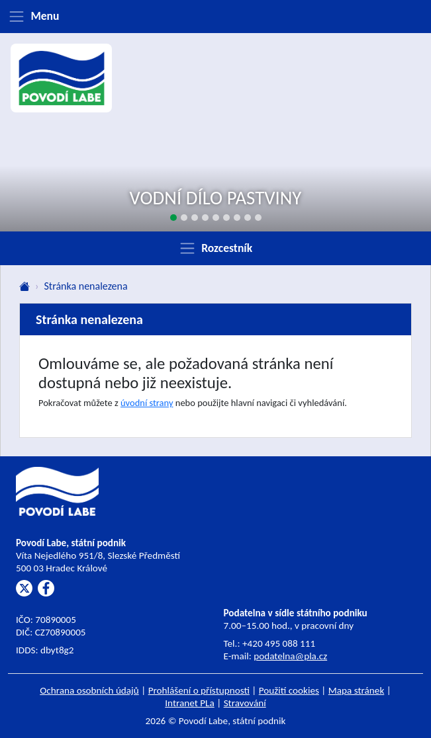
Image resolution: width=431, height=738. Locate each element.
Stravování (245, 703)
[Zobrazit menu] (215, 16)
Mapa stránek (356, 690)
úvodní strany (146, 403)
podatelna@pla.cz (290, 656)
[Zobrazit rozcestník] (215, 248)
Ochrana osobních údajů (89, 690)
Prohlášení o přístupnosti (199, 690)
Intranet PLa (190, 703)
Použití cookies (289, 690)
